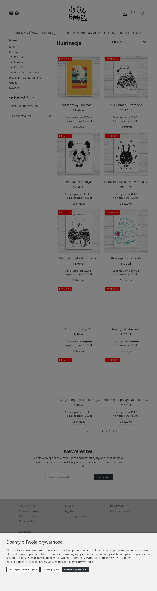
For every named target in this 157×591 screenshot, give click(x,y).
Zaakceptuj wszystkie (75, 569)
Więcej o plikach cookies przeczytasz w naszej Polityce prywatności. (50, 562)
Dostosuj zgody (51, 569)
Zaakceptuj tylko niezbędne (23, 569)
